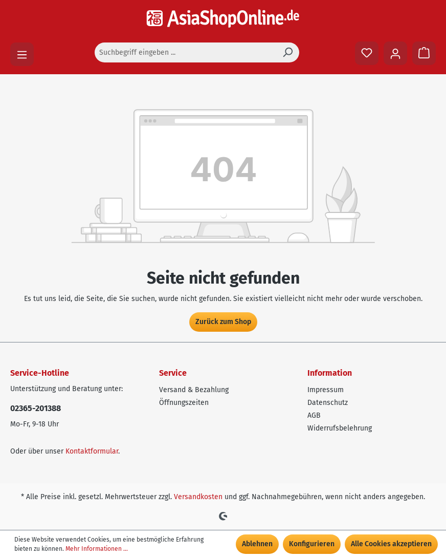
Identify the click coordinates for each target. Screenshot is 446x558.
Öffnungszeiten (184, 402)
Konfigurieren (311, 544)
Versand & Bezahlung (194, 389)
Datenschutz (327, 402)
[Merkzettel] (366, 53)
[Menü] (22, 54)
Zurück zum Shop (223, 321)
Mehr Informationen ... (96, 548)
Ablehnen (257, 544)
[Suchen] (287, 52)
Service (173, 373)
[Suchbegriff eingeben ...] (185, 52)
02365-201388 (35, 408)
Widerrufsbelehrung (339, 428)
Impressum (325, 389)
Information (329, 373)
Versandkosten (198, 496)
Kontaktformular (91, 451)
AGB (314, 415)
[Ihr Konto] (395, 53)
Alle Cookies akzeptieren (391, 544)
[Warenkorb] (424, 53)
